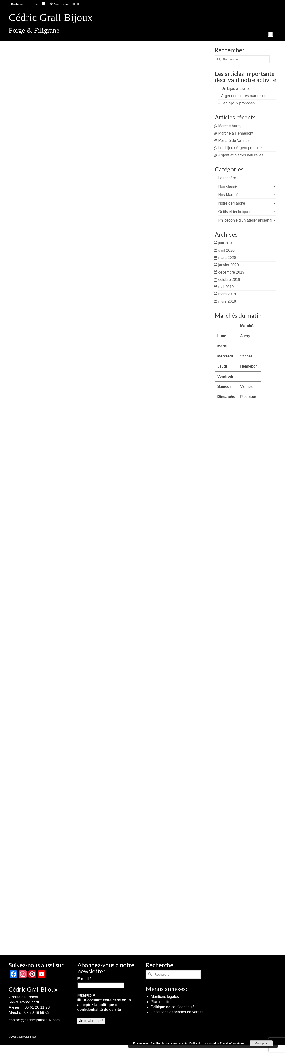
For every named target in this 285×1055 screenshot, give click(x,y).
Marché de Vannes (234, 141)
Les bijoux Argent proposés (241, 148)
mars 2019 (227, 294)
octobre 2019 (229, 280)
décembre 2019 (231, 272)
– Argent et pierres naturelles (242, 96)
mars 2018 (227, 301)
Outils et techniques (234, 212)
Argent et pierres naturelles (240, 155)
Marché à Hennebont (235, 133)
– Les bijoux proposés (236, 103)
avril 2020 (226, 250)
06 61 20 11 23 (37, 1007)
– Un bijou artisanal (234, 89)
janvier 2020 (228, 265)
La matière (227, 178)
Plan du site (160, 1002)
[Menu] (270, 35)
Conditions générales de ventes (177, 1012)
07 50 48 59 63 (37, 1013)
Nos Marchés (229, 195)
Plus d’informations (232, 1043)
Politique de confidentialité (172, 1007)
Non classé (227, 186)
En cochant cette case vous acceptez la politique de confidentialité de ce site (104, 1004)
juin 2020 (226, 243)
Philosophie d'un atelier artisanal (245, 220)
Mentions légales (165, 997)
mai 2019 (226, 287)
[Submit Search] (218, 59)
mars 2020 (227, 258)
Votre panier (64, 4)
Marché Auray (230, 126)
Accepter (261, 1043)
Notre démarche (231, 203)
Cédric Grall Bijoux (50, 17)
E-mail (84, 979)
